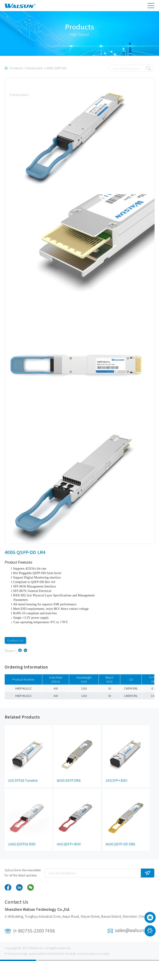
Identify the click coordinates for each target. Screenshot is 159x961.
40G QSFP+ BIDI (69, 844)
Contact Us (15, 640)
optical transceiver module (57, 953)
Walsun (34, 948)
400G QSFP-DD (57, 68)
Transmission (34, 68)
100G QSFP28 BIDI (21, 844)
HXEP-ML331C (23, 696)
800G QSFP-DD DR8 (120, 844)
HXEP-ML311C (23, 688)
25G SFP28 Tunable (22, 780)
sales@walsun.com (134, 930)
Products (16, 68)
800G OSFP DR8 (69, 780)
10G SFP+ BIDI (116, 780)
